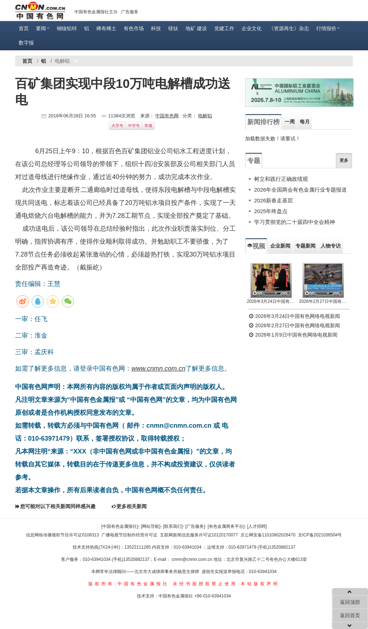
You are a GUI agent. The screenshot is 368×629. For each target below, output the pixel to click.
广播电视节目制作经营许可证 (129, 535)
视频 (256, 246)
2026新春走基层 (273, 200)
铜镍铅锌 (67, 28)
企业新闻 (280, 246)
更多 (344, 160)
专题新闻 (305, 246)
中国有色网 (167, 115)
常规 (148, 125)
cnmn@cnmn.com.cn (192, 559)
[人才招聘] (257, 526)
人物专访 (331, 246)
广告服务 (129, 11)
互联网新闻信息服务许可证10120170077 (199, 535)
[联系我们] (173, 526)
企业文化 (252, 28)
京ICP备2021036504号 (320, 535)
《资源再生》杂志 (289, 28)
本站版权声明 (260, 583)
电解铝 (205, 115)
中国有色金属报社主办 (96, 11)
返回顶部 (350, 602)
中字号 (134, 125)
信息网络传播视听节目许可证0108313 (62, 535)
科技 (156, 28)
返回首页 (350, 615)
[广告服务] (195, 526)
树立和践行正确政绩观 (281, 179)
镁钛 (173, 28)
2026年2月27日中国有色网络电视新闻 (323, 301)
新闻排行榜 (263, 122)
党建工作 (224, 28)
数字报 (26, 43)
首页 (24, 28)
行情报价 (328, 28)
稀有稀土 (106, 28)
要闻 (43, 28)
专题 (253, 160)
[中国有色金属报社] (119, 526)
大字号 (117, 125)
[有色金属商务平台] (226, 526)
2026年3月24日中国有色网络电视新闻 (271, 301)
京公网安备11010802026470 (267, 535)
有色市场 (134, 28)
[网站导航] (151, 526)
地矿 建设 (196, 28)
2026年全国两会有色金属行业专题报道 (300, 190)
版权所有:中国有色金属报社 (128, 583)
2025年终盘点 (271, 211)
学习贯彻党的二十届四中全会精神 (294, 222)
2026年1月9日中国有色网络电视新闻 (293, 335)
